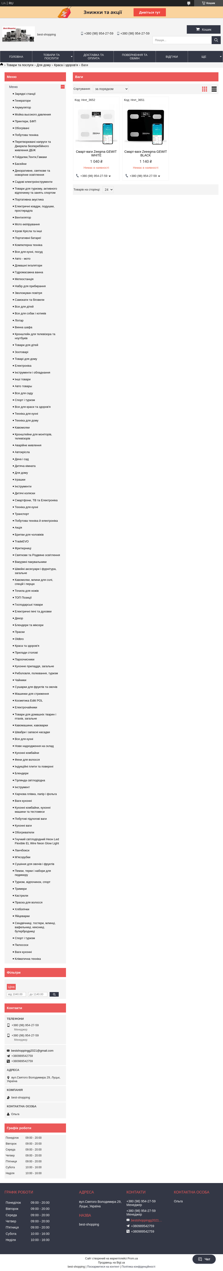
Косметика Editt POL (29, 700)
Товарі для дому (26, 359)
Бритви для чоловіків (29, 534)
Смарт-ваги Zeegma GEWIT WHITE (96, 153)
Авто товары (23, 386)
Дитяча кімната (25, 466)
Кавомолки (22, 427)
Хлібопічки (22, 909)
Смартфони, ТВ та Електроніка (36, 500)
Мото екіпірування (27, 224)
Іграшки (20, 479)
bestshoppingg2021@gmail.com (32, 1050)
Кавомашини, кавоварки (31, 725)
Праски (20, 632)
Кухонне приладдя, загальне (34, 666)
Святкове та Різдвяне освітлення (37, 555)
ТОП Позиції (23, 597)
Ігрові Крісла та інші (28, 231)
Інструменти (23, 486)
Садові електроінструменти (33, 181)
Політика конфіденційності (138, 1266)
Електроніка (23, 365)
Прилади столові (26, 652)
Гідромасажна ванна (29, 272)
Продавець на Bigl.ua (111, 1262)
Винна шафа (23, 327)
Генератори (23, 100)
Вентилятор (23, 217)
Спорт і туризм (25, 400)
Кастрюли (21, 895)
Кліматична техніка (28, 958)
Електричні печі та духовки (33, 611)
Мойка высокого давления (33, 114)
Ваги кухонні (23, 800)
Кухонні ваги (23, 825)
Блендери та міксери (29, 625)
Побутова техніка (26, 135)
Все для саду (24, 393)
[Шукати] (216, 40)
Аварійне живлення (28, 445)
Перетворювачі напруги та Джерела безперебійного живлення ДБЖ (33, 146)
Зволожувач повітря (28, 293)
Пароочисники (24, 659)
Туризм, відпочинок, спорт (33, 882)
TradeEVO (22, 541)
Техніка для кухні (26, 413)
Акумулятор (23, 107)
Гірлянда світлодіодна (30, 780)
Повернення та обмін (134, 56)
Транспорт (22, 514)
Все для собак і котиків (30, 313)
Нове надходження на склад (34, 746)
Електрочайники (26, 707)
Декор (19, 618)
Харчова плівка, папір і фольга (36, 794)
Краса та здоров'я (27, 645)
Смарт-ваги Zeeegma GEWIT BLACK (145, 153)
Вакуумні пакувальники (31, 562)
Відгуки (172, 56)
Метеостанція (24, 279)
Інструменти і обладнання (32, 372)
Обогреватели (24, 832)
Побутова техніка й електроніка (36, 520)
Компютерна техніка (28, 245)
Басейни (20, 163)
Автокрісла (22, 452)
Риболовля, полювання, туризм (36, 673)
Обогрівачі (22, 128)
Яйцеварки (22, 916)
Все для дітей (24, 306)
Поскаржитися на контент (103, 1266)
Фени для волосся (27, 759)
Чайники (20, 680)
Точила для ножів (27, 590)
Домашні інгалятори (28, 265)
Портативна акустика (29, 199)
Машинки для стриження (32, 693)
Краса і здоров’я (66, 65)
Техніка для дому (26, 420)
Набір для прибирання (30, 286)
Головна (16, 56)
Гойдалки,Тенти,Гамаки (31, 157)
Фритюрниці (23, 548)
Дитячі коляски (25, 493)
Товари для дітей (26, 345)
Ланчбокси (22, 850)
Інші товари (22, 379)
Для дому (44, 65)
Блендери (21, 773)
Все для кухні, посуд (29, 251)
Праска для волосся (29, 902)
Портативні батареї (28, 238)
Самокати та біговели (29, 299)
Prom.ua (133, 1258)
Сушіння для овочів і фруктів (34, 864)
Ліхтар (19, 320)
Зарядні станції (25, 93)
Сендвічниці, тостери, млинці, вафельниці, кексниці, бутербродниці (35, 927)
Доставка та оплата (94, 56)
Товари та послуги (51, 56)
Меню (13, 87)
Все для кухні (24, 739)
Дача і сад (22, 459)
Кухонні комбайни (27, 753)
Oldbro (19, 639)
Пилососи (21, 945)
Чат (204, 1259)
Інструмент (22, 787)
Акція (18, 527)
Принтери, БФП (25, 121)
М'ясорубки (22, 857)
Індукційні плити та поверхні (34, 766)
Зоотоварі (21, 352)
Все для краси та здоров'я (33, 407)
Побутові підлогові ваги (31, 818)
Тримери (21, 888)
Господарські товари (29, 604)
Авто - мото (22, 258)
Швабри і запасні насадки (32, 732)
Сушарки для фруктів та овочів (36, 687)
